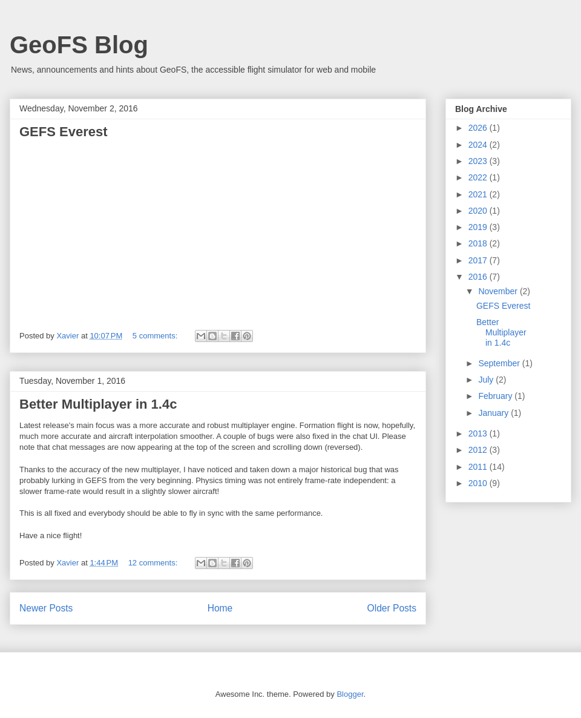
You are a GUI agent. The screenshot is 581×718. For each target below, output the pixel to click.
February (496, 396)
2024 (479, 145)
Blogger (349, 694)
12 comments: (154, 562)
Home (220, 608)
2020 (479, 211)
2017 (479, 260)
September (500, 363)
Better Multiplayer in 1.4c (98, 404)
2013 (479, 433)
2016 (479, 277)
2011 (479, 467)
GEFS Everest (63, 131)
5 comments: (156, 335)
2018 (479, 243)
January (494, 413)
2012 (479, 450)
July (487, 379)
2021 (479, 194)
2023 (479, 161)
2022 (479, 177)
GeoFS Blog (79, 44)
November (498, 291)
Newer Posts (46, 608)
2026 (479, 128)
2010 (479, 483)
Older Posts (391, 608)
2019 (479, 227)
